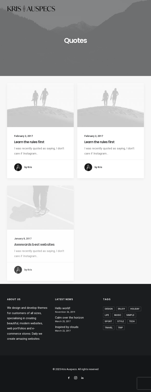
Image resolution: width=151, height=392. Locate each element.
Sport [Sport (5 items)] (108, 321)
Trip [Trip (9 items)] (120, 327)
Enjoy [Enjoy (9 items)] (121, 309)
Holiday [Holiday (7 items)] (134, 309)
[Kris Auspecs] (31, 9)
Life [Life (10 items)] (107, 315)
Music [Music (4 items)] (117, 315)
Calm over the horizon (69, 317)
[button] (40, 105)
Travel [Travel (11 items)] (109, 327)
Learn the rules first (29, 142)
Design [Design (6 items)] (109, 309)
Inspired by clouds (66, 327)
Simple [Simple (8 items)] (130, 315)
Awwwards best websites (34, 257)
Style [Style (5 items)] (120, 321)
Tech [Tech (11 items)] (132, 321)
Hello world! (62, 308)
